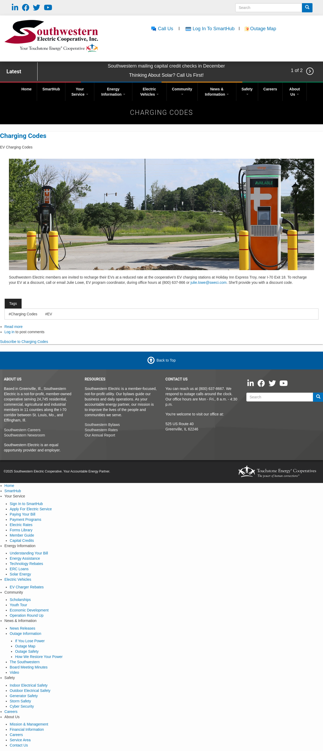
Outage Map (263, 28)
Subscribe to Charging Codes (24, 342)
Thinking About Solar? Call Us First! (166, 75)
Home (27, 89)
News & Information (217, 91)
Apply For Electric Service (31, 509)
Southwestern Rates (101, 430)
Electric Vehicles (149, 91)
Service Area (20, 740)
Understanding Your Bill (29, 553)
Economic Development (29, 610)
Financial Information (27, 729)
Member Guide (22, 535)
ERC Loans (19, 569)
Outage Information (25, 633)
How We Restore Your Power (38, 657)
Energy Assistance (25, 558)
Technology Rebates (26, 564)
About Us (294, 91)
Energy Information (113, 91)
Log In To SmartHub (214, 28)
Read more (13, 327)
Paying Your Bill (22, 514)
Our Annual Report (100, 435)
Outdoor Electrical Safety (30, 690)
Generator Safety (24, 696)
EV (49, 314)
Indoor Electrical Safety (29, 685)
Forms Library (21, 530)
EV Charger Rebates (27, 587)
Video (14, 672)
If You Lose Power (30, 641)
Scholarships (20, 600)
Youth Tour (18, 605)
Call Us (161, 28)
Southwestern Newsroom (24, 435)
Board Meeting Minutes (29, 667)
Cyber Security (22, 706)
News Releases (22, 628)
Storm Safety (20, 701)
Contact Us (19, 745)
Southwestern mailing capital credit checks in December (166, 66)
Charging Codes (23, 136)
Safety (247, 91)
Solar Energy (20, 574)
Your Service (79, 91)
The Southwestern (25, 662)
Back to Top (166, 360)
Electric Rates (21, 525)
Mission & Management (29, 724)
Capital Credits (22, 540)
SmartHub (51, 89)
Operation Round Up (26, 615)
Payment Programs (25, 519)
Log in (9, 332)
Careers (270, 89)
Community (182, 91)
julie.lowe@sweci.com (209, 282)
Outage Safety (27, 651)
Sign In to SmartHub (26, 504)
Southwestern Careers (22, 430)
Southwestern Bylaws (102, 425)
